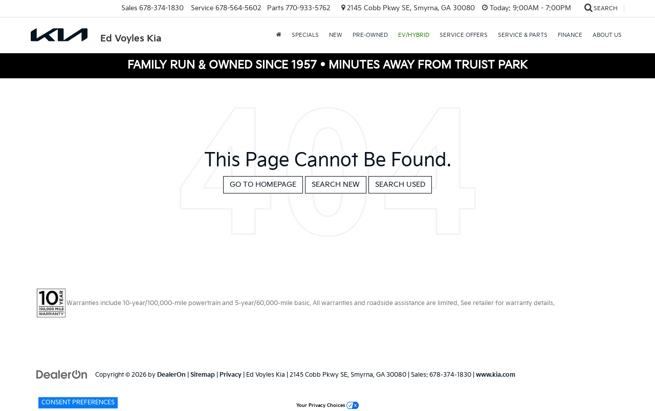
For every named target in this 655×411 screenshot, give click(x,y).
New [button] (335, 35)
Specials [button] (305, 35)
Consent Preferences (78, 402)
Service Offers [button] (464, 35)
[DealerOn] (62, 374)
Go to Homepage (263, 184)
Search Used (400, 184)
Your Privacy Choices (327, 405)
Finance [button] (570, 35)
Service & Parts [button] (523, 35)
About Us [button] (607, 35)
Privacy (231, 375)
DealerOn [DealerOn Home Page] (171, 375)
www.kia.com (495, 375)
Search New (336, 184)
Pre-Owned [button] (370, 35)
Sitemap (202, 375)
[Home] (279, 35)
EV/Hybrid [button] (413, 35)
